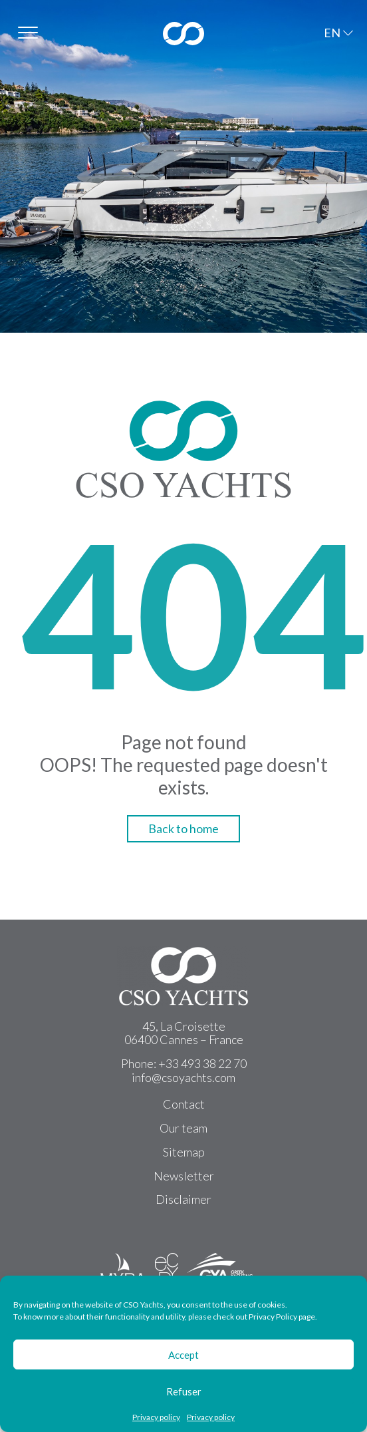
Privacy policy (156, 1417)
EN (332, 32)
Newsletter (184, 1175)
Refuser (183, 1391)
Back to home (183, 828)
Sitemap (184, 1152)
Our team (183, 1128)
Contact (184, 1104)
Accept (183, 1355)
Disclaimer (183, 1199)
